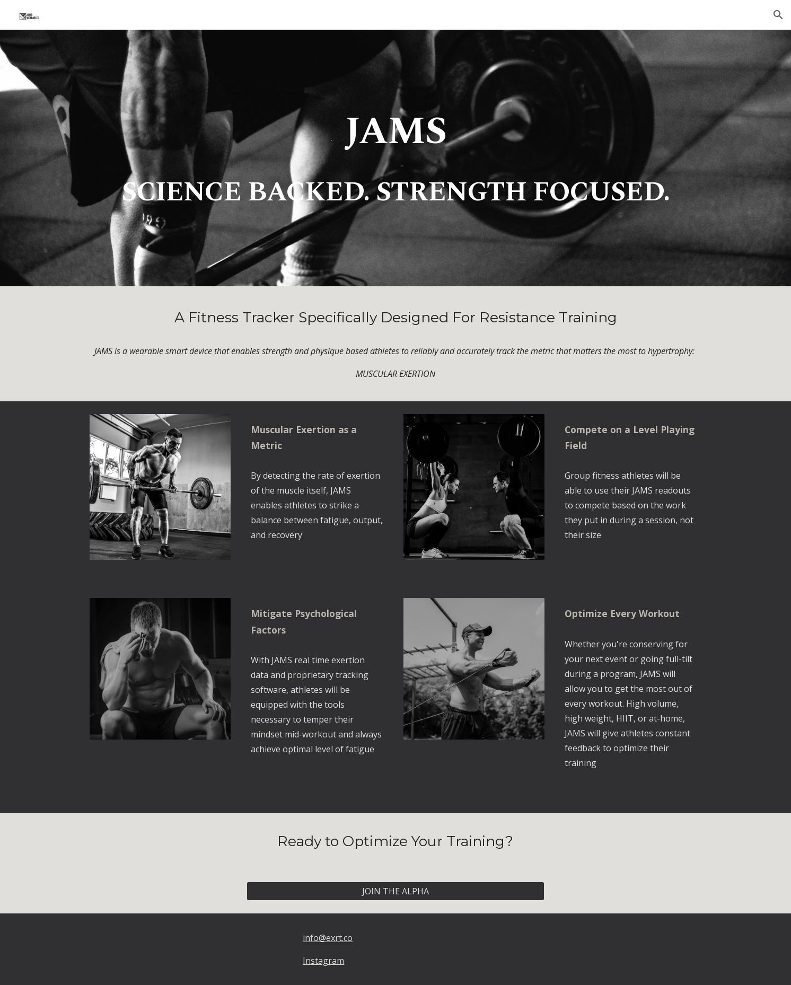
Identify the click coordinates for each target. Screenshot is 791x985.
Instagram (323, 960)
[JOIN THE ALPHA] (395, 891)
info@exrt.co (328, 938)
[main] (395, 134)
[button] (778, 15)
